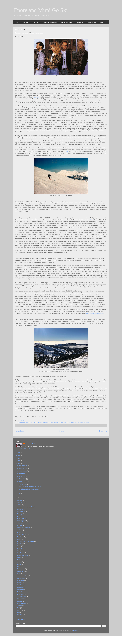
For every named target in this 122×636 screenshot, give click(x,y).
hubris (19, 557)
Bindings (19, 514)
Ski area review (21, 596)
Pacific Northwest (22, 592)
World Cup (20, 615)
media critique (21, 571)
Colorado (19, 525)
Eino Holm (46, 422)
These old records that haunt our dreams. (30, 486)
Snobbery (19, 601)
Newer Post (19, 431)
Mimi (18, 573)
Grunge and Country (64, 422)
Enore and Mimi (30, 444)
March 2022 (22, 479)
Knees (72, 422)
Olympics (20, 587)
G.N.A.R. (19, 548)
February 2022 (23, 481)
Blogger (75, 630)
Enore (51, 422)
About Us (102, 22)
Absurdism (35, 22)
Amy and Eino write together (25, 507)
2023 (19, 461)
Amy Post (20, 509)
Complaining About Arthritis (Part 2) (29, 489)
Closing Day (20, 523)
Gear (18, 550)
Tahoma (19, 605)
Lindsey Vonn (21, 569)
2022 (19, 463)
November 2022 (23, 468)
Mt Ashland (20, 580)
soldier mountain (21, 603)
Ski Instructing (91, 22)
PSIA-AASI (20, 594)
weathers (19, 610)
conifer (30, 422)
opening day (20, 589)
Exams (19, 546)
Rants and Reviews (66, 22)
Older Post (103, 431)
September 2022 (23, 473)
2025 (19, 455)
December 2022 (23, 465)
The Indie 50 (79, 22)
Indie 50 (19, 562)
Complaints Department (50, 22)
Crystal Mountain (37, 422)
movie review (21, 578)
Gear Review (20, 553)
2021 (19, 493)
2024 (19, 458)
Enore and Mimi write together (25, 541)
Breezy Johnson (21, 518)
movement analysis (22, 575)
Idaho (18, 559)
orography (36, 97)
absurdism (20, 502)
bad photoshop (21, 511)
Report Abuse (20, 619)
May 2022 (22, 476)
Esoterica (25, 22)
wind (18, 612)
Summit (66, 151)
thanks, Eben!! (28, 101)
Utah (18, 608)
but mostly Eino (21, 520)
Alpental (21, 422)
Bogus (26, 422)
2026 (19, 453)
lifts (76, 422)
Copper (19, 532)
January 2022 (23, 484)
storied (92, 219)
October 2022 (23, 471)
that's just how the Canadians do (94, 313)
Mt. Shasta (86, 422)
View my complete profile (23, 448)
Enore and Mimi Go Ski (41, 10)
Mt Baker (80, 422)
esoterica (56, 422)
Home (17, 22)
